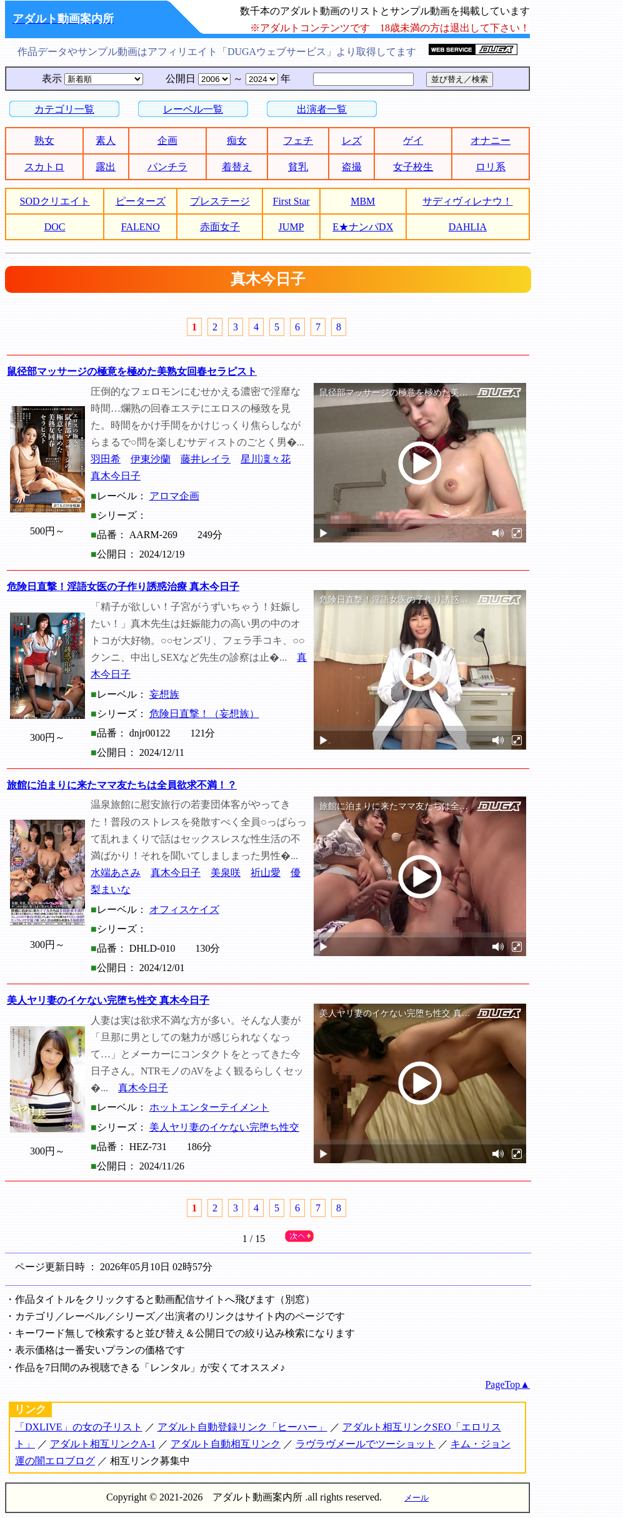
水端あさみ (116, 872)
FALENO (140, 227)
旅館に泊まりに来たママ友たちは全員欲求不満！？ (122, 785)
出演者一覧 (322, 109)
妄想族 (164, 694)
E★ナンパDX (362, 227)
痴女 (237, 140)
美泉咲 (226, 872)
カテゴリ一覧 (64, 109)
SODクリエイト (55, 201)
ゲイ (413, 140)
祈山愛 (266, 872)
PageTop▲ (507, 1384)
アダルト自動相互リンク (226, 1444)
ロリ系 (491, 166)
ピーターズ (141, 201)
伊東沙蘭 (151, 459)
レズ (352, 140)
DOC (55, 227)
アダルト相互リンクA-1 (103, 1444)
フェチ (298, 140)
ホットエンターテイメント (209, 1107)
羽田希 (106, 459)
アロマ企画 (174, 496)
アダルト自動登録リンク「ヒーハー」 (242, 1427)
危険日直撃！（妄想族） (204, 713)
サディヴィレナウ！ (467, 201)
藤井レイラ (206, 459)
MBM (363, 201)
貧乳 (298, 166)
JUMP (291, 227)
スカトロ (44, 166)
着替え (237, 166)
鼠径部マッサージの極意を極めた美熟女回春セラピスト (132, 371)
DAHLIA (468, 227)
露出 (106, 166)
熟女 (44, 140)
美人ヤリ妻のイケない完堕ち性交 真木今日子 (108, 1000)
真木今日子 (116, 476)
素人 (106, 140)
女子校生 (413, 166)
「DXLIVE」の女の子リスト (78, 1427)
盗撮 (352, 166)
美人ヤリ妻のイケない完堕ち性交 (224, 1127)
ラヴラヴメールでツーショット (366, 1444)
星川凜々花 (266, 459)
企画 (167, 140)
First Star (291, 201)
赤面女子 (220, 227)
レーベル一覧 (193, 109)
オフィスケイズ (184, 909)
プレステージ (220, 201)
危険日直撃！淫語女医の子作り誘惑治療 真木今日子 (123, 586)
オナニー (491, 140)
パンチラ (167, 166)
